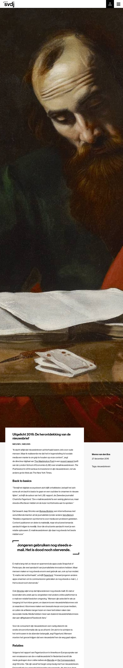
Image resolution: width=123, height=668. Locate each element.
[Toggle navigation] (118, 4)
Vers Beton (68, 515)
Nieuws (26, 444)
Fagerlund (48, 575)
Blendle (50, 660)
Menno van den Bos (101, 454)
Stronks (20, 591)
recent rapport (67, 461)
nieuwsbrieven (103, 466)
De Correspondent (66, 660)
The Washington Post (44, 461)
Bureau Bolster (46, 511)
